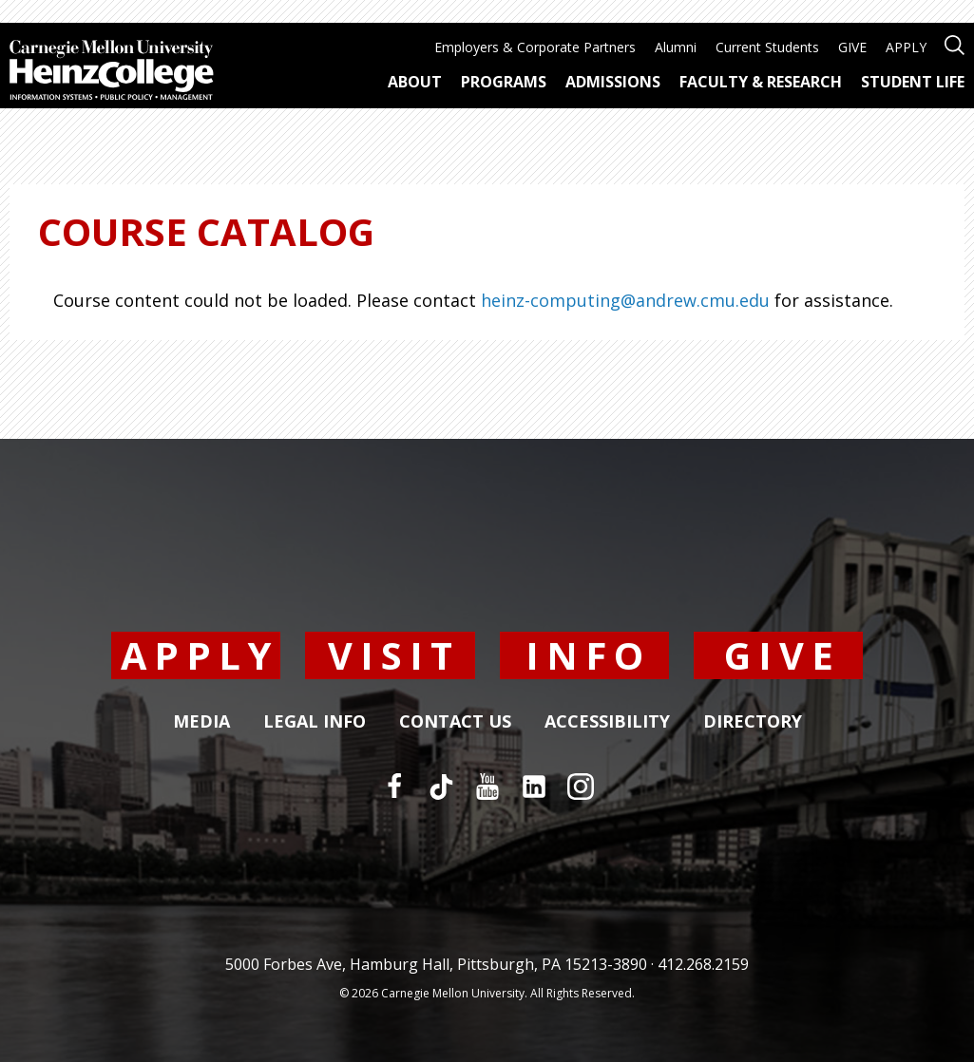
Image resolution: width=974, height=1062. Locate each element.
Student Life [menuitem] (912, 81)
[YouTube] (487, 786)
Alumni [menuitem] (676, 47)
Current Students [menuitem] (767, 47)
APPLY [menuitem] (906, 47)
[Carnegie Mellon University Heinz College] (112, 72)
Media (201, 721)
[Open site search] (954, 43)
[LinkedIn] (534, 786)
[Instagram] (580, 786)
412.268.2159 (703, 964)
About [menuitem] (415, 81)
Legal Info (314, 721)
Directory (752, 721)
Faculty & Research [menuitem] (760, 81)
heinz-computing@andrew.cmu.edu (625, 300)
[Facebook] (394, 786)
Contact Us (455, 721)
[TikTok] (441, 786)
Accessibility (607, 721)
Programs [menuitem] (503, 81)
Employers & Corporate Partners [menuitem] (535, 47)
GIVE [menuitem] (852, 47)
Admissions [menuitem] (612, 81)
